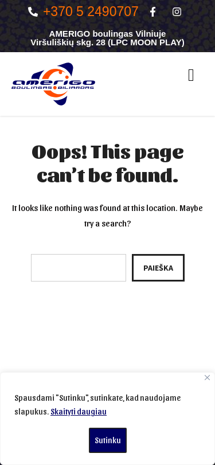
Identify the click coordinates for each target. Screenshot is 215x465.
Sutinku (108, 440)
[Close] (207, 377)
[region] (107, 418)
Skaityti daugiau (78, 411)
